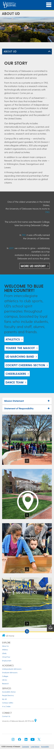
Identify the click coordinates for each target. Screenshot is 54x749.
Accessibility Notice (8, 692)
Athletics (5, 650)
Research (5, 683)
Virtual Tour (6, 657)
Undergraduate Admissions (11, 669)
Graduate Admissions (9, 672)
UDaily (4, 653)
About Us (5, 646)
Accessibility (45, 746)
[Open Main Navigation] (48, 5)
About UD (10, 51)
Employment (6, 661)
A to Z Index (6, 706)
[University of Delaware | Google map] (36, 721)
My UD (4, 699)
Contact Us (6, 716)
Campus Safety (7, 703)
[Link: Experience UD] (27, 440)
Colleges (5, 676)
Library (4, 680)
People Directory (8, 695)
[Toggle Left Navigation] (49, 51)
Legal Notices (35, 746)
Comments (25, 746)
